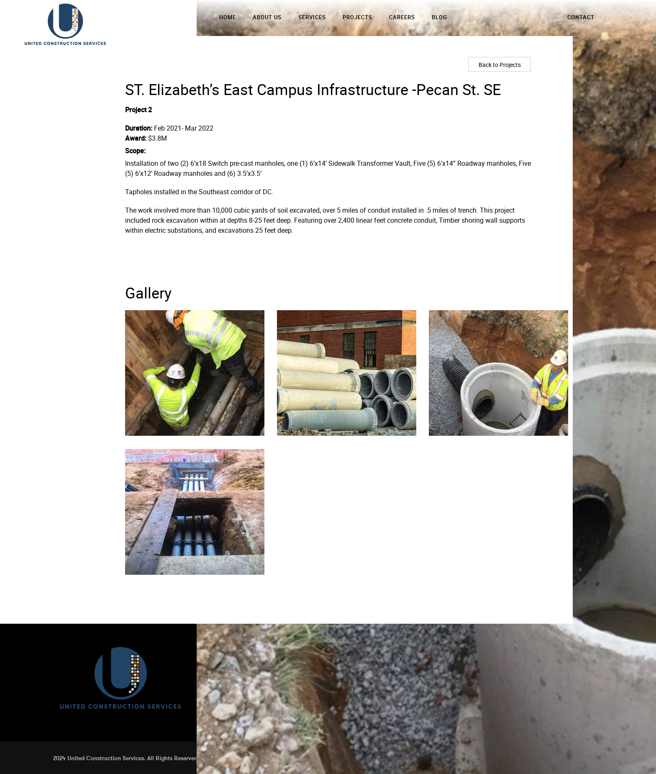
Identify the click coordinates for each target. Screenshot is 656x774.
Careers (402, 17)
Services (312, 17)
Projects (357, 17)
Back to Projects (500, 65)
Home (227, 17)
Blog (439, 17)
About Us (267, 17)
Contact (580, 17)
